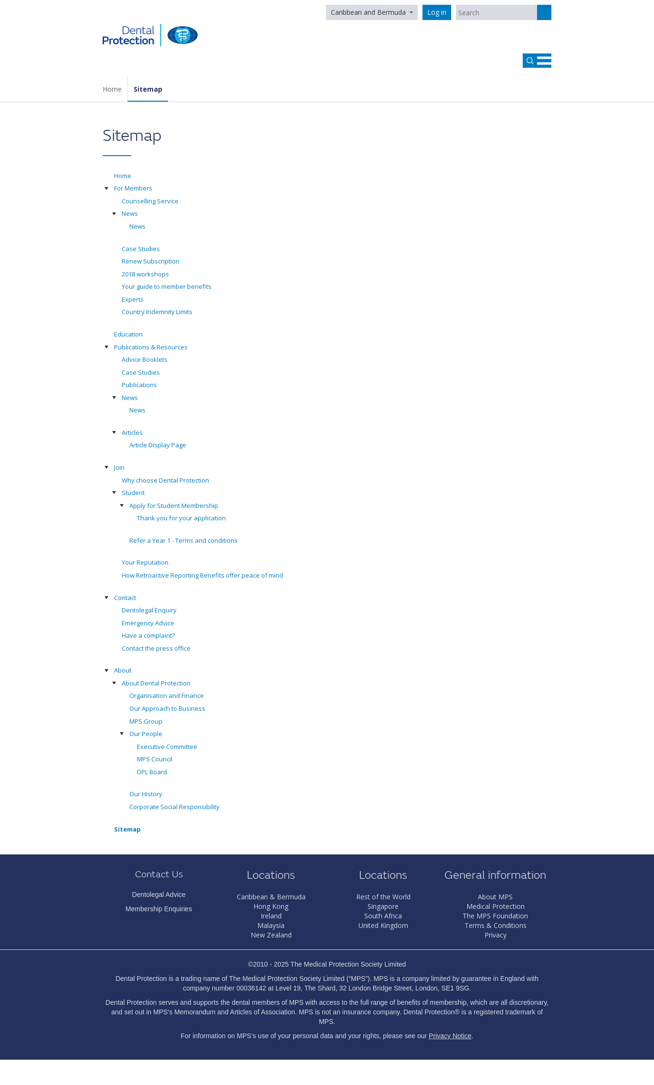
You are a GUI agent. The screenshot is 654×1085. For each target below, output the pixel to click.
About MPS (495, 896)
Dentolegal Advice (158, 894)
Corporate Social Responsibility (174, 806)
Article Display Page (157, 445)
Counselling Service (150, 201)
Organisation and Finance (166, 695)
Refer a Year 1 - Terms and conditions (183, 540)
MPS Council (154, 759)
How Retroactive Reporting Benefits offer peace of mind (202, 575)
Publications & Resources (151, 347)
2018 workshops (145, 274)
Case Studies (141, 248)
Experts (133, 299)
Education (128, 334)
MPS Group (145, 721)
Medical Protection (495, 906)
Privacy (495, 934)
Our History (145, 794)
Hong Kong (270, 906)
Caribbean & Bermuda (271, 896)
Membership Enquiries (159, 909)
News (130, 213)
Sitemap (148, 89)
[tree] (327, 507)
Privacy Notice (450, 1036)
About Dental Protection (156, 683)
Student (133, 492)
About (122, 670)
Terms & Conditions (495, 925)
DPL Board (152, 772)
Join (119, 467)
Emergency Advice (148, 623)
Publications (139, 384)
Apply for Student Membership (173, 505)
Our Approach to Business (167, 708)
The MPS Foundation (495, 915)
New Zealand (271, 934)
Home (112, 89)
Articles (132, 432)
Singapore (383, 906)
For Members (133, 188)
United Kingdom (383, 925)
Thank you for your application (181, 518)
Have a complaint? (148, 635)
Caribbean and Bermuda (368, 12)
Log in (436, 12)
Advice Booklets (145, 359)
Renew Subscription (150, 261)
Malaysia (271, 925)
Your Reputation (145, 562)
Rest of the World (383, 896)
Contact (125, 597)
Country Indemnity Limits (157, 311)
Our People (145, 733)
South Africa (383, 915)
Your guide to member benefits (166, 286)
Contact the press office (156, 648)
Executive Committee (167, 746)
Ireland (271, 915)
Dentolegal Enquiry (149, 610)
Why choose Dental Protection (165, 480)
